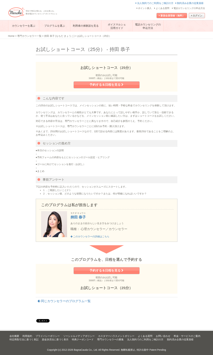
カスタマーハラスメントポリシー (116, 336)
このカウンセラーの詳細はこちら (90, 236)
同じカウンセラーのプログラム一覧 (64, 301)
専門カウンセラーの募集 (110, 339)
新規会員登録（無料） (172, 15)
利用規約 (27, 336)
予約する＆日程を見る (106, 84)
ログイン (196, 15)
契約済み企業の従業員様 (190, 3)
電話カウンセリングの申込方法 (188, 8)
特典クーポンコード (83, 339)
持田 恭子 (78, 217)
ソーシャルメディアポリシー (79, 336)
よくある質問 (161, 8)
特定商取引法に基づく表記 (24, 339)
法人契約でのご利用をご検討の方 (155, 3)
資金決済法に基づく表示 (55, 339)
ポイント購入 (144, 8)
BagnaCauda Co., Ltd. (86, 349)
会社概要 (14, 336)
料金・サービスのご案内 (187, 336)
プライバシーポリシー (48, 336)
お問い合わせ (163, 336)
